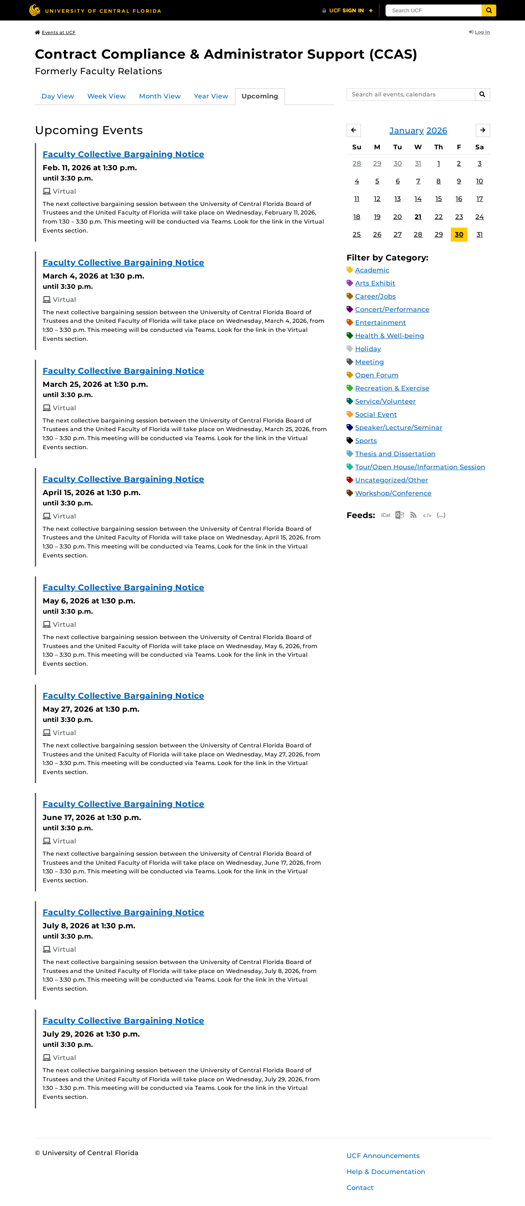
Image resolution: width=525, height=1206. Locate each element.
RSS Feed (413, 515)
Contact (360, 1188)
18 (357, 217)
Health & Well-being (389, 336)
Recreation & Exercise (392, 388)
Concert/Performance (392, 309)
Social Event (376, 414)
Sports (366, 441)
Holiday (368, 349)
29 (377, 163)
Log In (479, 32)
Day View (57, 96)
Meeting (369, 362)
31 (418, 163)
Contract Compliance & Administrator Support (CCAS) (226, 54)
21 (418, 217)
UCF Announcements (383, 1156)
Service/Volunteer (385, 401)
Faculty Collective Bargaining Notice (123, 154)
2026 (437, 130)
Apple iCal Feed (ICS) (386, 515)
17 (480, 199)
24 (479, 217)
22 (439, 217)
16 (459, 199)
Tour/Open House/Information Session (420, 467)
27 (398, 234)
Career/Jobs (375, 296)
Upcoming (260, 96)
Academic (372, 270)
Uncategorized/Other (391, 480)
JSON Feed (441, 515)
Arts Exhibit (375, 283)
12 (377, 199)
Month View (160, 96)
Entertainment (380, 323)
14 (418, 199)
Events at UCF (55, 32)
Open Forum (377, 375)
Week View (106, 96)
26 (377, 234)
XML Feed (427, 515)
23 (459, 217)
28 (357, 163)
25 (357, 234)
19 (377, 217)
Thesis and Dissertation (395, 454)
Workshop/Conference (393, 493)
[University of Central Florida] (95, 10)
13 (398, 199)
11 (356, 199)
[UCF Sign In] (347, 11)
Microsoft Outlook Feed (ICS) (399, 515)
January (407, 130)
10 (479, 181)
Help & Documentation (386, 1172)
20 (397, 217)
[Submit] (489, 10)
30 (398, 163)
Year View (211, 96)
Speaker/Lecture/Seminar (399, 428)
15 (439, 199)
